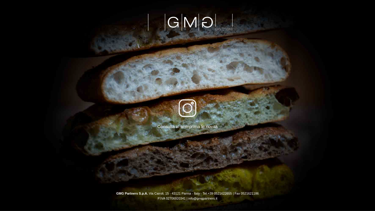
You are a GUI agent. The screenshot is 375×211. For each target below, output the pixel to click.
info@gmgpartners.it (202, 198)
